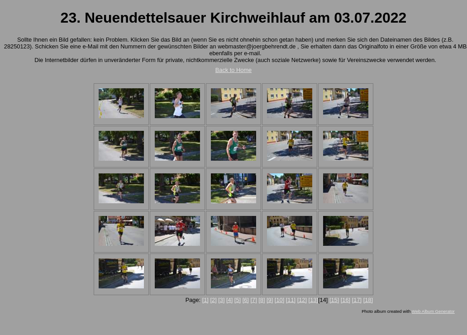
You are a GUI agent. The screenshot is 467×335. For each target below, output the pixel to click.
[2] (213, 300)
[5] (237, 300)
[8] (261, 300)
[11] (290, 300)
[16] (345, 300)
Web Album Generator (433, 311)
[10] (279, 300)
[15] (334, 300)
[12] (302, 300)
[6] (246, 300)
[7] (253, 300)
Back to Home (233, 70)
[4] (229, 300)
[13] (313, 300)
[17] (357, 300)
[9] (270, 300)
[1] (205, 300)
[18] (368, 300)
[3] (221, 300)
